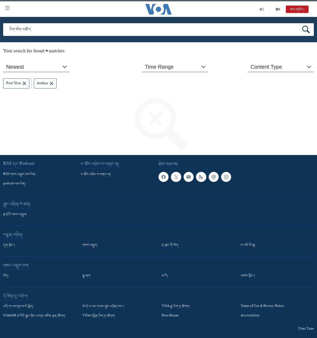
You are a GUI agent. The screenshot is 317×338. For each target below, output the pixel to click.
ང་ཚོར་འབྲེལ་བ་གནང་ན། (96, 174)
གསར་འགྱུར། (89, 245)
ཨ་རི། (165, 276)
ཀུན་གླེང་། (9, 245)
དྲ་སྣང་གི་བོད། (170, 245)
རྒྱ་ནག (86, 276)
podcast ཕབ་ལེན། (14, 184)
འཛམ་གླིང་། (248, 276)
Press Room (170, 316)
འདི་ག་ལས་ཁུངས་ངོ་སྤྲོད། (18, 306)
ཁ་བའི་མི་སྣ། (248, 245)
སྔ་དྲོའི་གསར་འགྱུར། (15, 214)
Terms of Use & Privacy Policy (262, 306)
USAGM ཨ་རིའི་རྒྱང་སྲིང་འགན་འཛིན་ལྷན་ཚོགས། (34, 316)
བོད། (5, 276)
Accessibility (250, 316)
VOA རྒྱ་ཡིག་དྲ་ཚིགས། (176, 306)
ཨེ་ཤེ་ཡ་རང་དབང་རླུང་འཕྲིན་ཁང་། (103, 306)
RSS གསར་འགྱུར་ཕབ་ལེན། (19, 174)
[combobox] (36, 67)
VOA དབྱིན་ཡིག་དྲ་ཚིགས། (98, 316)
